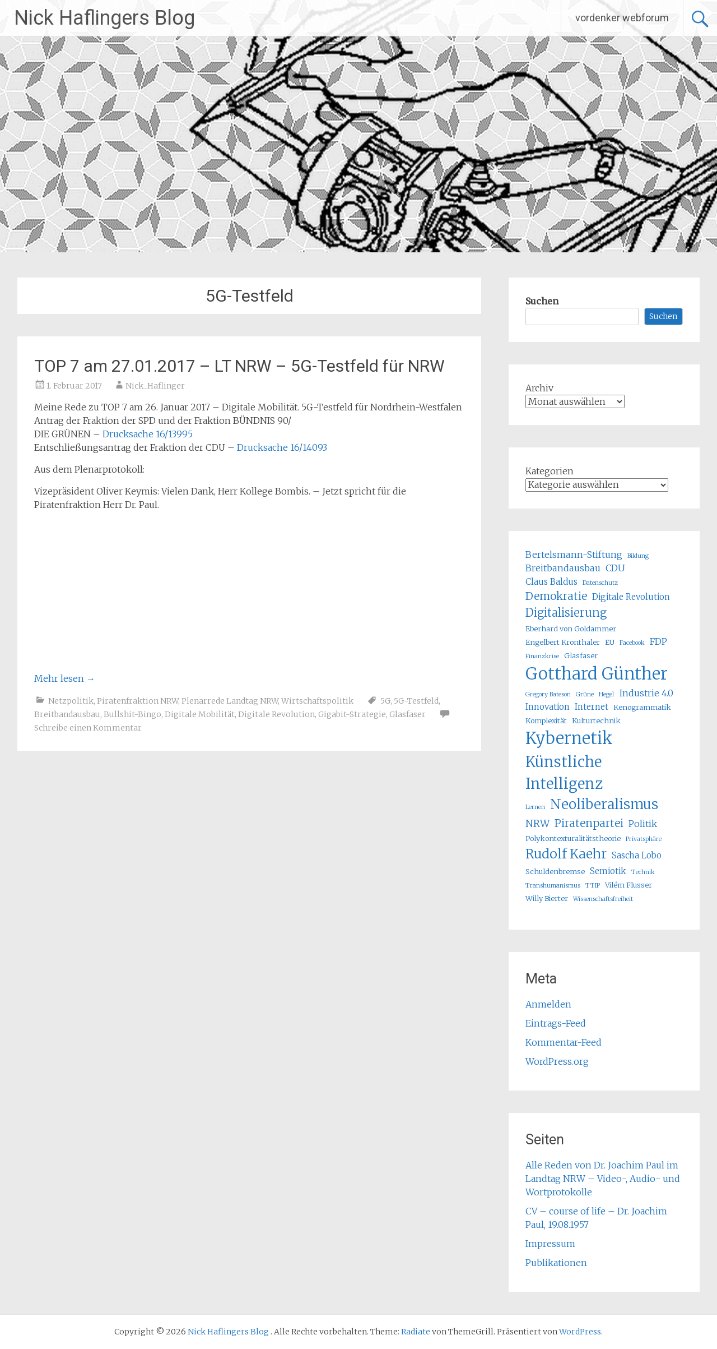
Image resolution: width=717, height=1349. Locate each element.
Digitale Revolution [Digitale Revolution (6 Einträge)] (631, 597)
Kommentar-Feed (563, 1042)
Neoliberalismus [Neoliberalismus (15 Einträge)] (604, 804)
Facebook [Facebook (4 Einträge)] (632, 642)
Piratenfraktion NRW (137, 701)
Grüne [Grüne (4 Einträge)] (585, 694)
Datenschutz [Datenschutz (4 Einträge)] (600, 582)
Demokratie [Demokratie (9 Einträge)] (556, 596)
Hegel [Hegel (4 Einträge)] (606, 694)
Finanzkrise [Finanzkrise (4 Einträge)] (542, 656)
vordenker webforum (622, 18)
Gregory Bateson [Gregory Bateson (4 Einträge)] (548, 694)
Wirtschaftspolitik (317, 701)
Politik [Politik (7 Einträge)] (642, 823)
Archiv (539, 388)
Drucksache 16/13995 (148, 434)
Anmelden (548, 1004)
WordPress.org (557, 1061)
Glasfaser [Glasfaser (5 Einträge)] (581, 655)
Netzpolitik (71, 701)
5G (385, 701)
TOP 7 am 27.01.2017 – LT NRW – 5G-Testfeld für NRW (239, 366)
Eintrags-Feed (555, 1023)
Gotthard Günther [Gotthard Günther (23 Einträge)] (596, 673)
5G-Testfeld (416, 701)
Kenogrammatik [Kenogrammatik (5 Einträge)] (642, 707)
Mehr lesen (64, 678)
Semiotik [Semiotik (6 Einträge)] (608, 871)
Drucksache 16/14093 (282, 447)
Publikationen (556, 1262)
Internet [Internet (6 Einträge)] (591, 706)
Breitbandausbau (67, 714)
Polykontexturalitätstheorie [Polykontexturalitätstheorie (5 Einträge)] (573, 838)
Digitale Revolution (276, 714)
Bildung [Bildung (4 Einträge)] (638, 556)
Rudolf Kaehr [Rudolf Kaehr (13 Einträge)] (566, 854)
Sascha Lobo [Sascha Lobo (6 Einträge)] (637, 855)
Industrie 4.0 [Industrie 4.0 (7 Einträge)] (646, 693)
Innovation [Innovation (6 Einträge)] (547, 706)
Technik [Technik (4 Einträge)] (643, 872)
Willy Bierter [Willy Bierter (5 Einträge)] (546, 898)
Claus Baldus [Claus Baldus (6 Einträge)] (551, 581)
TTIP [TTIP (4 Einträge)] (592, 885)
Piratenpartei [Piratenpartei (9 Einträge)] (589, 823)
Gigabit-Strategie (352, 714)
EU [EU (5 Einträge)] (609, 642)
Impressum (550, 1243)
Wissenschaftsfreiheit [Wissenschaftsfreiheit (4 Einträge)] (603, 899)
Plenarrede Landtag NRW (229, 701)
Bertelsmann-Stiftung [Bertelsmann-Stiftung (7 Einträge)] (573, 554)
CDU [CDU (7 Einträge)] (615, 568)
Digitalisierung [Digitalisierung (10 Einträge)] (566, 613)
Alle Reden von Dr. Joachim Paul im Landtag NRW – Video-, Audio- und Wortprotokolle (602, 1178)
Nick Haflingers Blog (104, 18)
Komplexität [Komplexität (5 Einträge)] (546, 721)
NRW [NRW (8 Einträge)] (537, 823)
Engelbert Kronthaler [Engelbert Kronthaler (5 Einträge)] (562, 642)
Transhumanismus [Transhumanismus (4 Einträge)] (552, 885)
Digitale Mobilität (200, 714)
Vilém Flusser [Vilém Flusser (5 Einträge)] (628, 885)
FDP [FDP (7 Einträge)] (658, 641)
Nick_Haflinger (155, 386)
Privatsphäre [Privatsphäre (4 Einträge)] (644, 839)
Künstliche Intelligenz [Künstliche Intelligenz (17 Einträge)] (564, 772)
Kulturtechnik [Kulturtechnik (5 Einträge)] (596, 721)
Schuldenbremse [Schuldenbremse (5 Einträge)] (555, 871)
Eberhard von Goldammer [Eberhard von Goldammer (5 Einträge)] (570, 629)
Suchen (541, 301)
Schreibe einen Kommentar (88, 728)
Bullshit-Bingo (132, 714)
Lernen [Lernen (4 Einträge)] (535, 807)
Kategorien (549, 471)
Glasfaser (407, 714)
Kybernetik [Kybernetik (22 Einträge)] (569, 738)
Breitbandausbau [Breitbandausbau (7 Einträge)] (562, 568)
